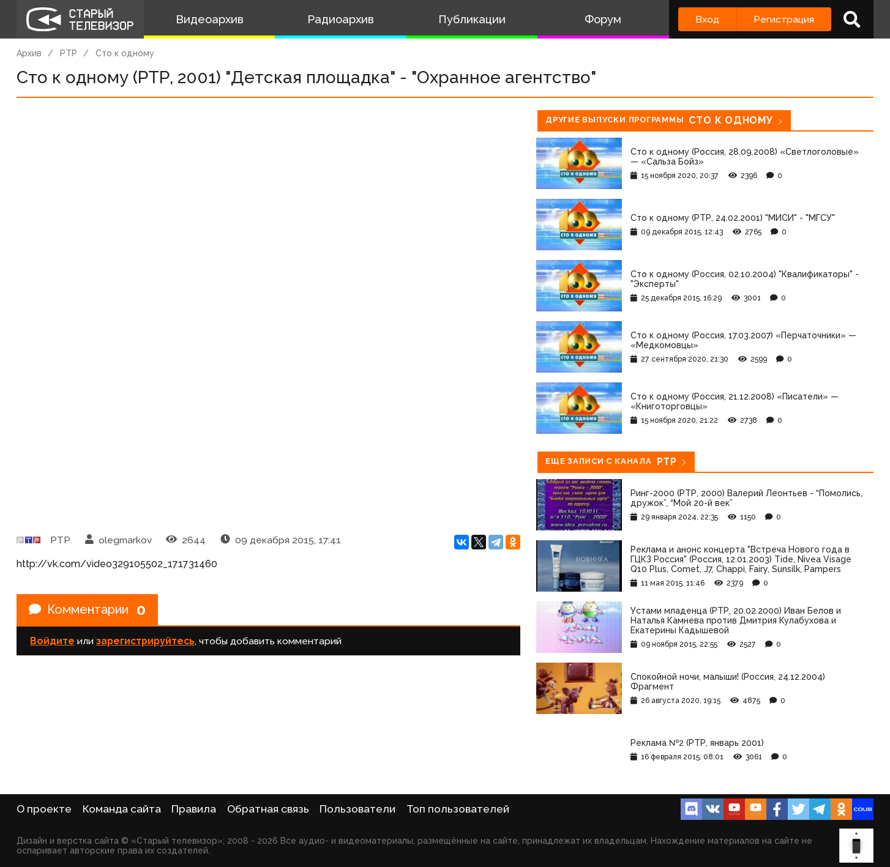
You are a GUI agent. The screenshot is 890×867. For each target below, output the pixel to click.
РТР (68, 53)
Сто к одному (124, 53)
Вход (707, 19)
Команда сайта (122, 809)
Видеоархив (210, 19)
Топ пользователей (457, 809)
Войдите (52, 641)
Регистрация (784, 19)
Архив (29, 53)
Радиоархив (340, 19)
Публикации (472, 19)
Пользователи (357, 809)
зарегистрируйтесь (145, 641)
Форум (603, 19)
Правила (193, 809)
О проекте (44, 809)
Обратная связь (268, 809)
